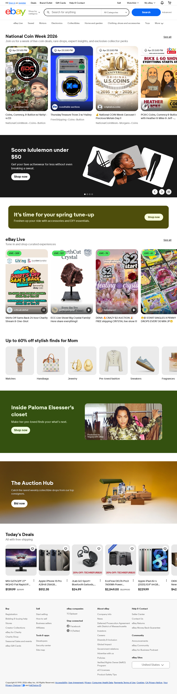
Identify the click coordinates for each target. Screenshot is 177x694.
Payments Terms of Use (125, 682)
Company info (104, 614)
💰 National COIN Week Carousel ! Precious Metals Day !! (116, 116)
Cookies (140, 682)
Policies (101, 657)
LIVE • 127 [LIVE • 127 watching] (59, 253)
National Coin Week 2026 (31, 36)
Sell (119, 2)
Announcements (140, 640)
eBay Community (140, 645)
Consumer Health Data (102, 682)
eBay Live (15, 239)
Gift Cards (61, 2)
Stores (9, 623)
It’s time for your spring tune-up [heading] (54, 214)
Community (138, 635)
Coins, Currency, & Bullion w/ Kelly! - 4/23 (26, 116)
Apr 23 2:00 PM (63, 50)
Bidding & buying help (16, 618)
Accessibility (61, 682)
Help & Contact (77, 2)
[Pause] (168, 192)
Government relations (108, 648)
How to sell (41, 618)
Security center (43, 645)
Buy (7, 608)
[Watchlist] (32, 548)
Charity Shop (12, 636)
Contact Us (137, 618)
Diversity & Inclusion (107, 639)
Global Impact (104, 644)
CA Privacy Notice (153, 682)
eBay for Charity (13, 632)
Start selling (42, 614)
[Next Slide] (162, 192)
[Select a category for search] (115, 12)
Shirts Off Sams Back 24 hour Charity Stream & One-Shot (27, 319)
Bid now (19, 503)
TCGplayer (72, 613)
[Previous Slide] (155, 192)
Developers (41, 640)
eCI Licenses (103, 670)
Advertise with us (105, 653)
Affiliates (40, 627)
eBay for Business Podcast (145, 649)
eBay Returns (138, 623)
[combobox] (72, 12)
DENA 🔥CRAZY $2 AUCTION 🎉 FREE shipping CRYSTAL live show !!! (116, 319)
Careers (101, 635)
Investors (101, 630)
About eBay (103, 608)
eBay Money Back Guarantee (146, 627)
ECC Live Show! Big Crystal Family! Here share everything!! (70, 319)
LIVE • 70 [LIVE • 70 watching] (103, 253)
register (22, 2)
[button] (146, 12)
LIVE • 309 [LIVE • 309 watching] (14, 253)
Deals (33, 2)
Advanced (166, 12)
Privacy (88, 682)
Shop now (20, 176)
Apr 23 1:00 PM (18, 50)
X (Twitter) (75, 630)
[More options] (34, 580)
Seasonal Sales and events (19, 641)
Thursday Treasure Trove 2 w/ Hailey (71, 114)
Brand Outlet (46, 2)
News (100, 618)
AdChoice (35, 685)
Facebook (75, 626)
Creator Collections (15, 627)
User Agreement (75, 682)
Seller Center (138, 614)
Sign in (12, 2)
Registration (11, 614)
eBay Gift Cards (13, 645)
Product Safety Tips (107, 674)
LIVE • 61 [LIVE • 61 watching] (148, 253)
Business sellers (44, 623)
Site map (40, 649)
